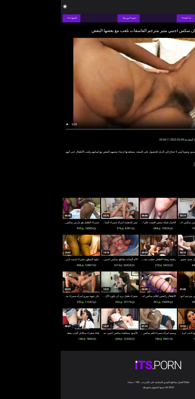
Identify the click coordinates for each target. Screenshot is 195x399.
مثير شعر (138, 164)
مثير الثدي (151, 164)
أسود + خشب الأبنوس (170, 164)
